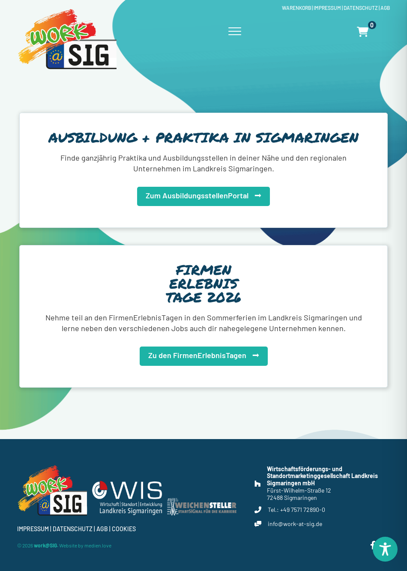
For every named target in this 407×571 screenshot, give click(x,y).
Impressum (327, 8)
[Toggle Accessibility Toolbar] (385, 549)
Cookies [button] (124, 528)
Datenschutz (361, 8)
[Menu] (235, 31)
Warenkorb (296, 8)
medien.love (97, 545)
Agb (385, 8)
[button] (203, 194)
